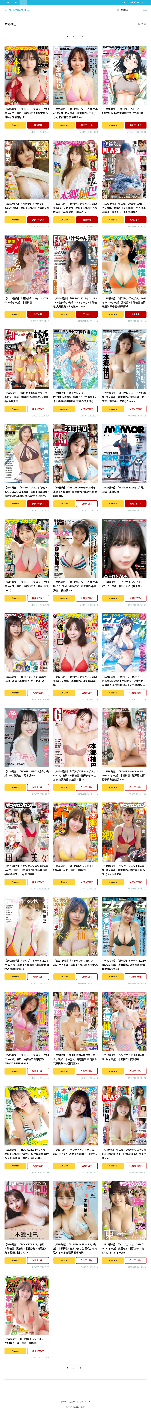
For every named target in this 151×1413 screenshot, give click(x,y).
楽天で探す (39, 409)
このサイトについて (137, 2)
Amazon (15, 125)
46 (16, 2)
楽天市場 (38, 125)
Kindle (64, 882)
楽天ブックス (87, 125)
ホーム (64, 1402)
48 (8, 2)
